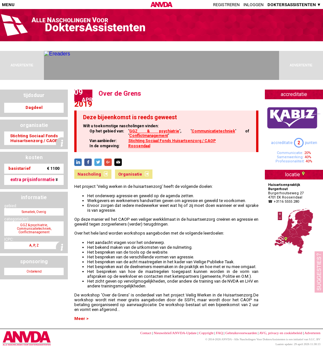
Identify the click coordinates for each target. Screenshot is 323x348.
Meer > (81, 318)
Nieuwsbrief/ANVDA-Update (175, 333)
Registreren (226, 4)
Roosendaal (139, 146)
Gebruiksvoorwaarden (241, 333)
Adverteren (312, 333)
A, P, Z (34, 245)
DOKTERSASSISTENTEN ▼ (294, 4)
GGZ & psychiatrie (154, 131)
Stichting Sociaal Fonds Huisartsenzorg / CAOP (172, 141)
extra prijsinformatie (34, 179)
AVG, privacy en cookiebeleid (280, 333)
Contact (145, 333)
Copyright (206, 333)
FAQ (219, 333)
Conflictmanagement (148, 135)
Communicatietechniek (213, 131)
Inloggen (254, 4)
